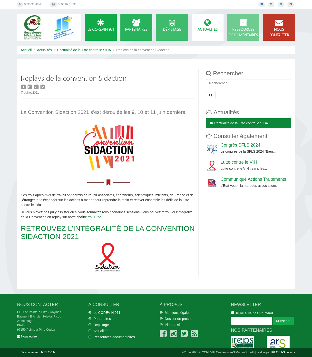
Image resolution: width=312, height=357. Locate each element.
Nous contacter (279, 28)
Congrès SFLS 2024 (240, 145)
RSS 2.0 (48, 352)
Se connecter (29, 352)
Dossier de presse (178, 319)
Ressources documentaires (243, 28)
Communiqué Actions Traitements (253, 179)
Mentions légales (177, 313)
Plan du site (174, 325)
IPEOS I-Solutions (283, 352)
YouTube (94, 217)
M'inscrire (283, 321)
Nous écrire (27, 336)
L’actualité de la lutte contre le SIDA (84, 50)
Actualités (207, 25)
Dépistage (172, 25)
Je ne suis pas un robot (252, 313)
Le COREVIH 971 (101, 25)
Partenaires (136, 25)
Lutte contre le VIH (239, 162)
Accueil (26, 50)
